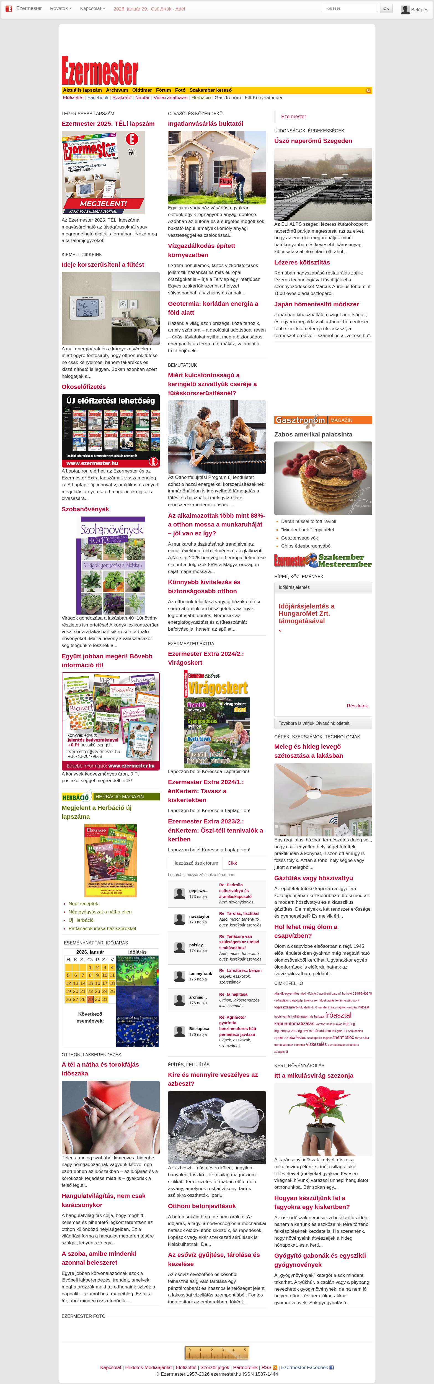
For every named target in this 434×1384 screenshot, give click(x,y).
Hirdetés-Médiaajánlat (148, 1367)
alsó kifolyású (309, 993)
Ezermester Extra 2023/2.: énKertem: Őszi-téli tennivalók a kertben (215, 830)
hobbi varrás (282, 1016)
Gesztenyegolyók (299, 538)
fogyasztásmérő (286, 1007)
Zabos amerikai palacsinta (313, 434)
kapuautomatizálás (294, 1023)
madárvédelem (320, 1031)
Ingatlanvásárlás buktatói (205, 123)
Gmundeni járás (325, 1007)
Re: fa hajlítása (233, 994)
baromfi (337, 993)
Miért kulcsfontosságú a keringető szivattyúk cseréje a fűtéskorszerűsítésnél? (212, 384)
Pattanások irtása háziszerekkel (102, 928)
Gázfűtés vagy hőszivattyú (313, 878)
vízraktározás (336, 1044)
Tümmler (299, 1044)
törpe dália (362, 1037)
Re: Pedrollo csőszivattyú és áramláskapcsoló (235, 890)
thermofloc (343, 1037)
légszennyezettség (288, 1031)
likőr (305, 1031)
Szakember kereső (211, 90)
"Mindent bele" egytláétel (307, 529)
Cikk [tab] (232, 863)
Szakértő (121, 97)
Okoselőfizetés (84, 386)
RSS (269, 1367)
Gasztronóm (228, 97)
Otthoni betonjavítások (202, 1206)
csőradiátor (281, 1000)
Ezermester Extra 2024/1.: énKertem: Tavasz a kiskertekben (206, 790)
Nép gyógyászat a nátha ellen (100, 912)
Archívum (117, 90)
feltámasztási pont (347, 1000)
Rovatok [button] (61, 8)
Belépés (419, 9)
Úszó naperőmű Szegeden (313, 140)
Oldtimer (142, 90)
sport (278, 1037)
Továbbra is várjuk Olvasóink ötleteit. (315, 723)
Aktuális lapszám (82, 90)
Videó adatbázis (171, 97)
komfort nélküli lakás (329, 1024)
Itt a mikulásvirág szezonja (313, 1075)
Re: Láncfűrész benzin (240, 970)
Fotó (180, 90)
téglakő (327, 1037)
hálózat (363, 1007)
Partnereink (245, 1367)
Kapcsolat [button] (92, 8)
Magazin (341, 420)
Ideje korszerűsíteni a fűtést (103, 264)
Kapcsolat (110, 1367)
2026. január (90, 952)
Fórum (163, 90)
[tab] (323, 587)
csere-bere (362, 993)
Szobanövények (85, 509)
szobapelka (314, 1037)
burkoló (347, 993)
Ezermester (29, 8)
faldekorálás (326, 1000)
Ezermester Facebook (307, 1367)
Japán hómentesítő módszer (316, 304)
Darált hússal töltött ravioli (308, 521)
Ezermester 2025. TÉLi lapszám (108, 123)
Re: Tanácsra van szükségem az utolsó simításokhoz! (239, 942)
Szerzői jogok (214, 1367)
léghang (349, 1024)
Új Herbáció (81, 920)
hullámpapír (300, 1016)
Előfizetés (73, 97)
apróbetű (325, 993)
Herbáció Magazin (120, 796)
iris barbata (317, 1016)
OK (386, 8)
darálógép (296, 1000)
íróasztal (338, 1015)
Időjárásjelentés (294, 587)
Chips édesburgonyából (306, 546)
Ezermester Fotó (83, 1316)
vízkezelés (316, 1044)
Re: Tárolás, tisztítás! (239, 913)
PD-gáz (337, 1031)
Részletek (357, 705)
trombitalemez (283, 1044)
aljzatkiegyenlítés (286, 993)
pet (345, 1031)
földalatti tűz (306, 1007)
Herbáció (201, 97)
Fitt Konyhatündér (264, 97)
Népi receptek (83, 903)
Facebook (97, 97)
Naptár (142, 97)
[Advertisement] (217, 39)
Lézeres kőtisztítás (302, 262)
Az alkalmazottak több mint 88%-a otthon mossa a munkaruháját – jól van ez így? (216, 524)
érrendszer (311, 1000)
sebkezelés (355, 1031)
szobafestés (295, 1037)
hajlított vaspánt (347, 1007)
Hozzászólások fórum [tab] (195, 863)
